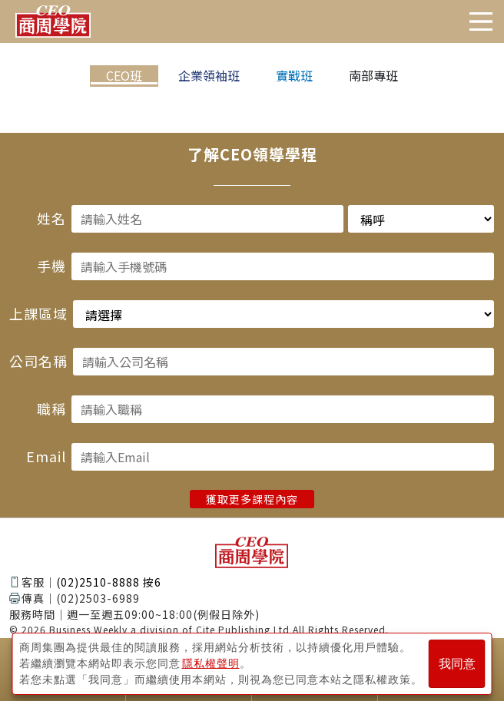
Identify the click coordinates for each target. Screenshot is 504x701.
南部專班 (373, 75)
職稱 (51, 408)
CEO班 (124, 75)
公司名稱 (38, 361)
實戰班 (294, 75)
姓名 (51, 218)
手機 (51, 266)
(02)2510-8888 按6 (108, 582)
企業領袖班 (209, 75)
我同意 (457, 663)
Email (46, 456)
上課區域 (38, 313)
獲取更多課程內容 (252, 499)
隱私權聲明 (211, 663)
